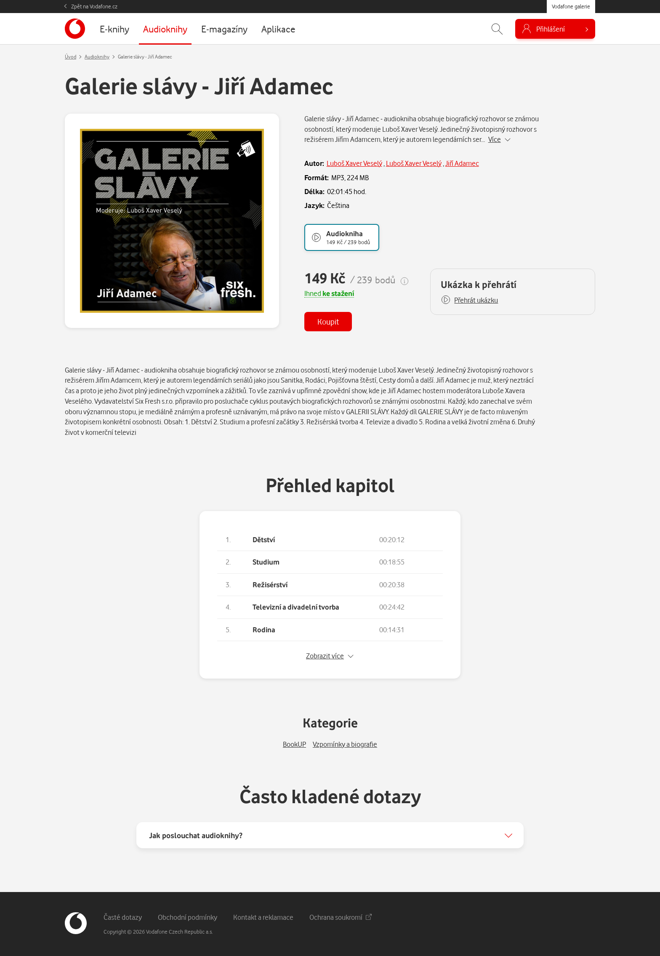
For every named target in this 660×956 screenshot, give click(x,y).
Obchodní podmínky (187, 917)
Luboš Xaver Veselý (354, 163)
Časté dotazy (123, 917)
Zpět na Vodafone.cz (94, 6)
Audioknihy (97, 56)
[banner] (75, 29)
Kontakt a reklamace (263, 917)
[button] (469, 300)
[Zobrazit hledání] (497, 29)
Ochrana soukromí (340, 917)
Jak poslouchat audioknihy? (195, 835)
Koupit (328, 321)
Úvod (70, 56)
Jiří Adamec (462, 163)
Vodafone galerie (571, 6)
